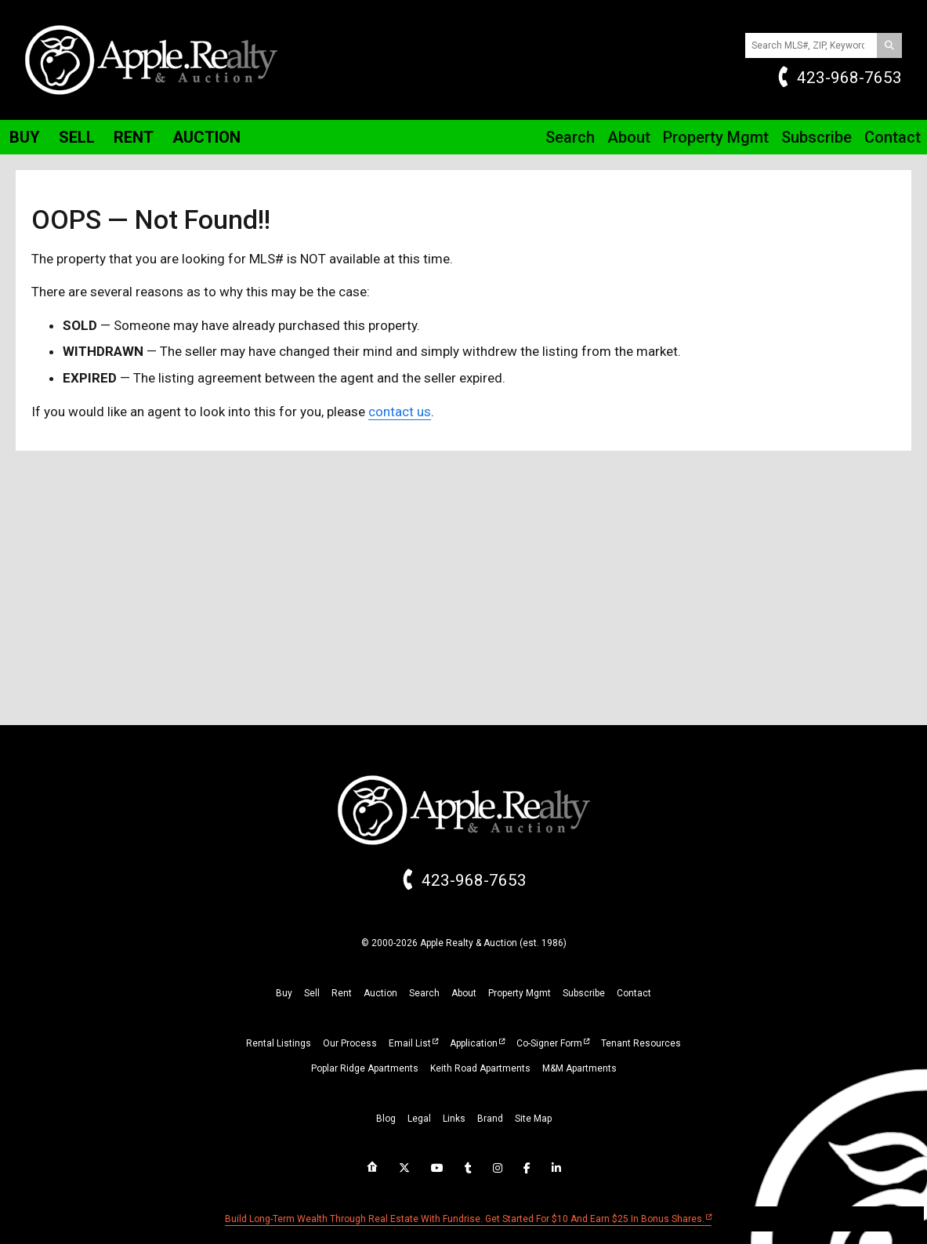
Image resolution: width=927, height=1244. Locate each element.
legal (419, 1118)
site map (533, 1118)
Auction (206, 137)
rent (341, 993)
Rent (134, 137)
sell (312, 993)
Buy (24, 137)
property (519, 993)
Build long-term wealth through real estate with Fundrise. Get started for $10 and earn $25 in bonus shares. (464, 1218)
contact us (399, 411)
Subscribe (816, 137)
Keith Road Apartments (480, 1068)
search (424, 993)
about (463, 993)
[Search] (889, 45)
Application (474, 1043)
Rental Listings (278, 1043)
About (628, 137)
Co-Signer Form (549, 1043)
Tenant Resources (641, 1043)
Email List (410, 1043)
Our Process (350, 1043)
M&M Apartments (579, 1068)
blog (386, 1118)
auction (380, 993)
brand (490, 1118)
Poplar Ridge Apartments (364, 1068)
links (454, 1118)
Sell (77, 137)
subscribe (584, 993)
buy (284, 993)
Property (716, 137)
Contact (892, 137)
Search (570, 137)
